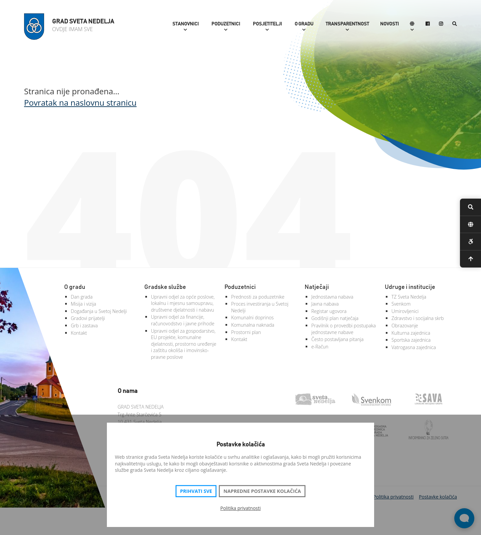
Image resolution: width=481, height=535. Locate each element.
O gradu (304, 24)
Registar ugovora (328, 311)
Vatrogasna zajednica (413, 347)
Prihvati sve (196, 491)
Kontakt (79, 333)
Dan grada (82, 297)
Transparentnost (347, 24)
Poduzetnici (225, 24)
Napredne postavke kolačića (262, 491)
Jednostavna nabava (332, 297)
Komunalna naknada (252, 325)
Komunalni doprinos (252, 317)
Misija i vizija (83, 304)
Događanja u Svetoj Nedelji (99, 311)
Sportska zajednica (411, 340)
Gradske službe (165, 287)
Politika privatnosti (240, 508)
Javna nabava (325, 304)
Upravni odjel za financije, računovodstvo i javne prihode (182, 320)
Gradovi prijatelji (88, 318)
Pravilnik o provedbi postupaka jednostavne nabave (343, 328)
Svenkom (401, 304)
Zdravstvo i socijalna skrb (417, 318)
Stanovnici (185, 24)
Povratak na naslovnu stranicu (80, 102)
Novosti (389, 24)
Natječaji (317, 287)
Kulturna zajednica (410, 333)
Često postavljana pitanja (337, 339)
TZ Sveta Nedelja (408, 297)
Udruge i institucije (410, 287)
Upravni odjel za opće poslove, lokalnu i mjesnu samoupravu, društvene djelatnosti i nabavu (183, 303)
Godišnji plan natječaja (334, 318)
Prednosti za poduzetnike (258, 297)
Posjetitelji (267, 24)
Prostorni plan (246, 332)
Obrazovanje (404, 325)
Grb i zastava (84, 325)
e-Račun (319, 346)
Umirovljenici (405, 311)
